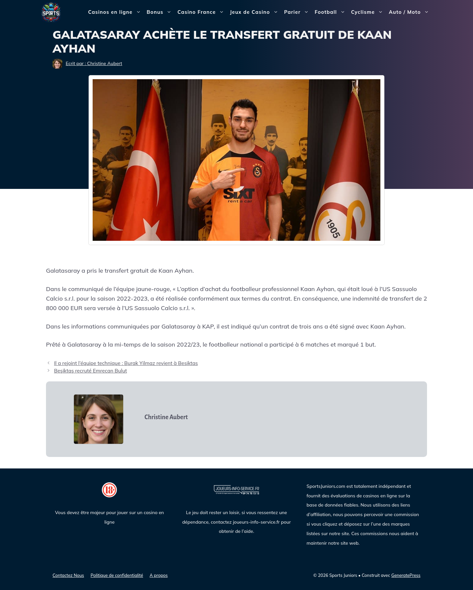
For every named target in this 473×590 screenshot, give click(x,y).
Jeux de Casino (255, 12)
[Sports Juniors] (51, 11)
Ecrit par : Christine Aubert (94, 63)
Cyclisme (368, 12)
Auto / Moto (410, 12)
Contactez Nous (68, 575)
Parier (298, 12)
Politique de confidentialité (117, 575)
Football (331, 12)
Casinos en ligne (116, 12)
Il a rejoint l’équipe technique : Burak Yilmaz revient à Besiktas (126, 363)
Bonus (161, 12)
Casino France (202, 12)
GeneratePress (405, 575)
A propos (159, 575)
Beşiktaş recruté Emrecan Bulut (90, 371)
